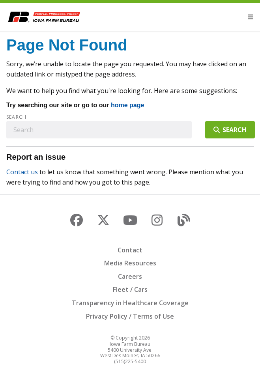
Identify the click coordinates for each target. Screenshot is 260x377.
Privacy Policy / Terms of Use (130, 316)
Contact (130, 250)
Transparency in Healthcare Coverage (130, 303)
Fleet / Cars (130, 289)
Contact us (22, 172)
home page (127, 105)
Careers (130, 276)
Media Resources (130, 263)
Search (16, 117)
